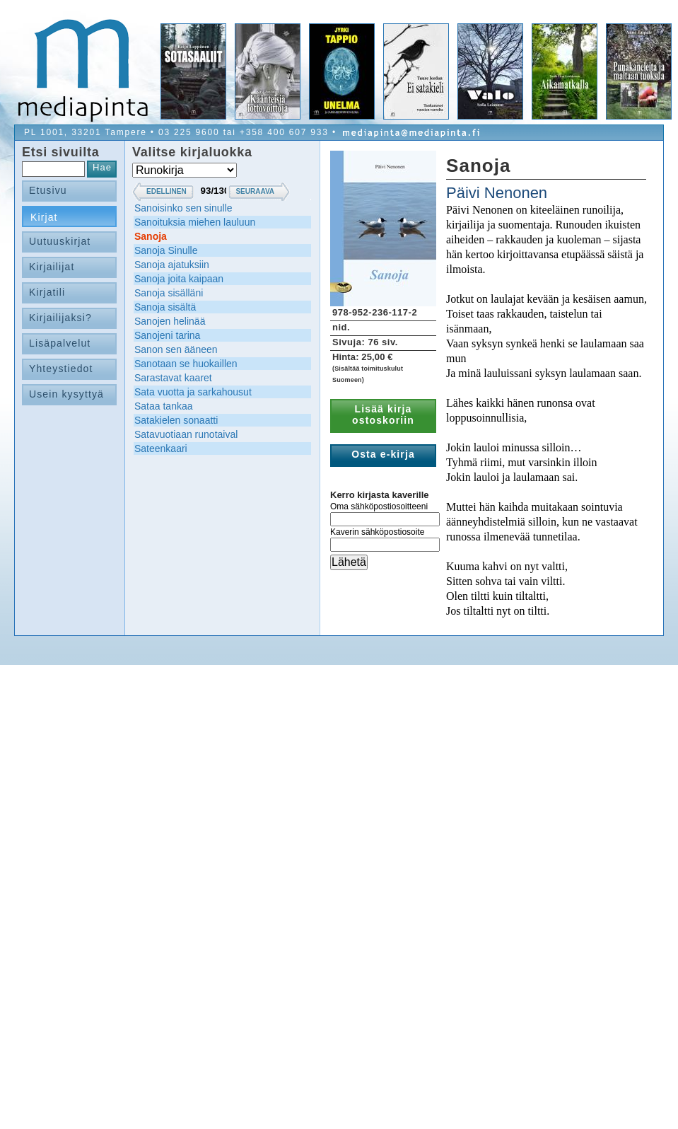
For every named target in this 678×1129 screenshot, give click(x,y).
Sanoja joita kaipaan (178, 278)
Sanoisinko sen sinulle (183, 208)
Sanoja (150, 236)
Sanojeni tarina (167, 335)
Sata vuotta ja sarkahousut (193, 392)
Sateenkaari (160, 448)
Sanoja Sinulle (166, 250)
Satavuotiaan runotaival (186, 434)
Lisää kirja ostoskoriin (383, 414)
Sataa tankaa (163, 406)
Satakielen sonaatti (176, 420)
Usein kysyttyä (66, 394)
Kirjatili (47, 292)
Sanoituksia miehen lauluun (194, 222)
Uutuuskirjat (59, 241)
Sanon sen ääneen (176, 349)
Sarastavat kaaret (173, 377)
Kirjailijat (51, 266)
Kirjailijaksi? (60, 317)
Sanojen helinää (169, 321)
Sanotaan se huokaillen (186, 363)
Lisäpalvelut (59, 343)
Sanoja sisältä (165, 307)
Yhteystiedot (61, 368)
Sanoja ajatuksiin (171, 264)
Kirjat (44, 217)
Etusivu (48, 190)
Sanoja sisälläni (168, 293)
